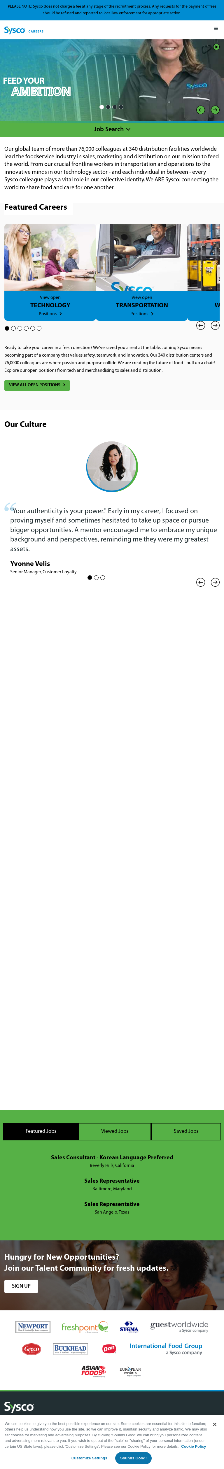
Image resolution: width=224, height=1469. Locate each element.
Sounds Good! (133, 1458)
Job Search (109, 129)
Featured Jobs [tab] (41, 1131)
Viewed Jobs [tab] (114, 1131)
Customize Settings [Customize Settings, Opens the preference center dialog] (89, 1458)
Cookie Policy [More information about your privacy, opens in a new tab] (193, 1446)
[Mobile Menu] (216, 30)
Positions (48, 314)
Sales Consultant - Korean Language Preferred (112, 1158)
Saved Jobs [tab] (186, 1131)
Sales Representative (112, 1181)
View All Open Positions (34, 385)
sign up (21, 1286)
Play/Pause (216, 47)
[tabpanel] (112, 1185)
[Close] (214, 1424)
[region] (112, 1442)
